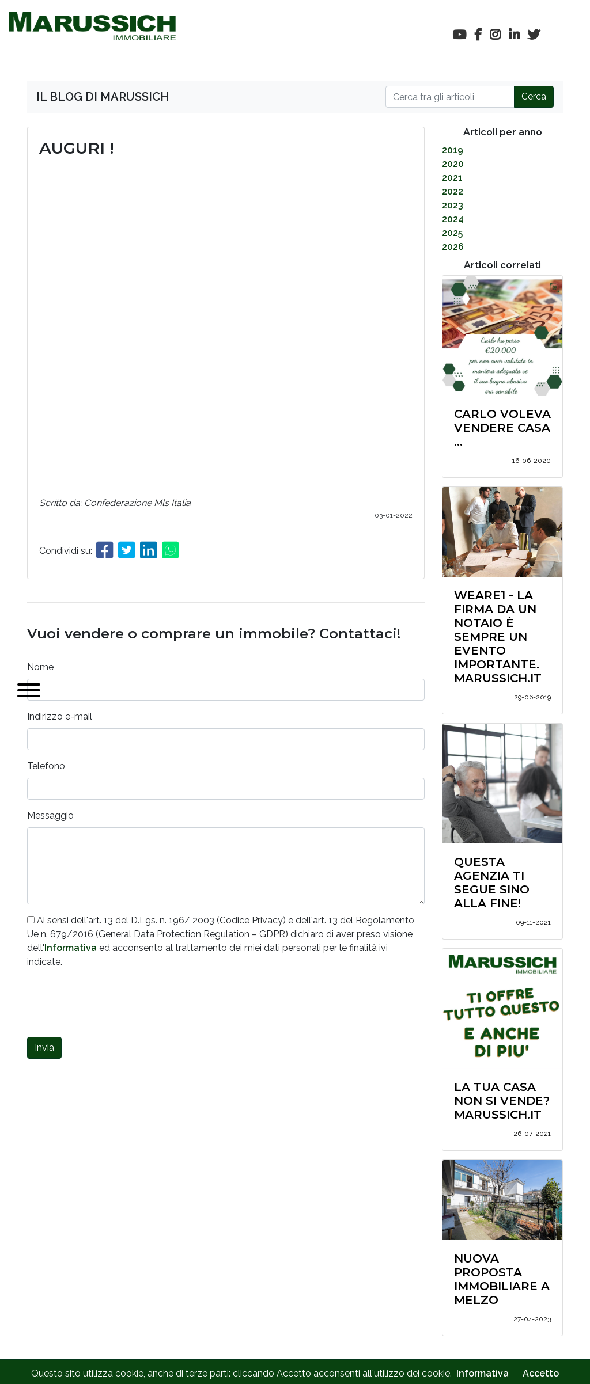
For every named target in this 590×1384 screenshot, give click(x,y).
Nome (40, 666)
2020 (453, 163)
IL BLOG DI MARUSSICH (102, 97)
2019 (452, 150)
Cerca (533, 96)
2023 (452, 205)
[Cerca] (450, 97)
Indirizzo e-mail (59, 716)
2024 (453, 219)
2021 (452, 177)
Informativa (70, 947)
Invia (44, 1047)
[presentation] (114, 1005)
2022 (452, 191)
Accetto (541, 1373)
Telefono (46, 766)
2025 (452, 232)
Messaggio (50, 815)
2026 (453, 246)
